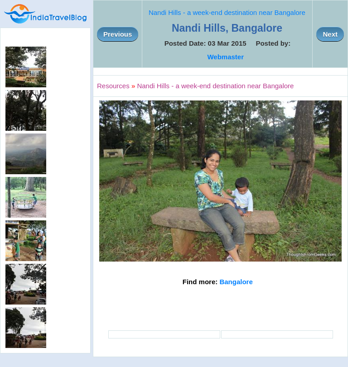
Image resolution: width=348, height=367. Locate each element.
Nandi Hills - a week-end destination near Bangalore (227, 12)
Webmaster (225, 57)
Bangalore (235, 282)
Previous (117, 34)
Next (330, 34)
